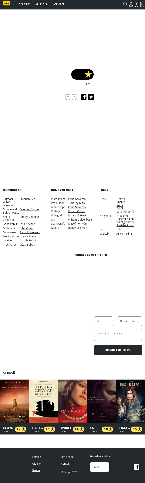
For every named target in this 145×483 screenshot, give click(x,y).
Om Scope (67, 457)
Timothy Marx (76, 203)
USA (119, 229)
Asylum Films (124, 233)
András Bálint (28, 240)
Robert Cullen (76, 211)
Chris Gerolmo (77, 199)
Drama (120, 199)
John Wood (26, 228)
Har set (142, 4)
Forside (24, 4)
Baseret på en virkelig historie (125, 220)
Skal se (136, 4)
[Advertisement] (33, 115)
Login (131, 4)
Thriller (120, 202)
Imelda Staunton (30, 236)
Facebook (136, 467)
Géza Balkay (27, 244)
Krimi (119, 205)
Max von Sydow (29, 209)
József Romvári (77, 223)
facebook (83, 97)
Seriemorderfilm (126, 211)
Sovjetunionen (125, 225)
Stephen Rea (27, 199)
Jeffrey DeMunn (29, 216)
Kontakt (65, 463)
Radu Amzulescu (30, 232)
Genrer (59, 4)
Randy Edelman (77, 227)
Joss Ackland (27, 224)
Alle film (42, 4)
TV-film (120, 208)
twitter (91, 97)
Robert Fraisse (77, 215)
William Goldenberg (80, 219)
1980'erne (122, 216)
